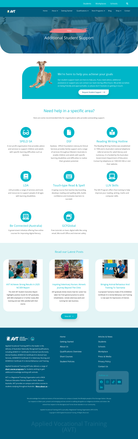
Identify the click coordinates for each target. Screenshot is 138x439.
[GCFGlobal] (69, 216)
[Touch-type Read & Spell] (69, 176)
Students (87, 3)
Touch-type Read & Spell (69, 185)
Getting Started (67, 341)
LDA (25, 185)
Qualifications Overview (71, 351)
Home (62, 336)
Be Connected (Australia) (26, 226)
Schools (114, 3)
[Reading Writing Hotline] (112, 132)
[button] (127, 3)
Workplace (103, 351)
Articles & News (105, 336)
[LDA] (25, 176)
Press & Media (104, 356)
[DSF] (69, 132)
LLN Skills (112, 185)
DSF (69, 141)
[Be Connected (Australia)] (25, 216)
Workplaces (101, 3)
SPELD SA (26, 141)
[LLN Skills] (112, 176)
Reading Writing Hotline (112, 141)
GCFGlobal (69, 226)
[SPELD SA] (25, 132)
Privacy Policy (104, 361)
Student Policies (67, 361)
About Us (64, 346)
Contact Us (103, 366)
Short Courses (66, 356)
